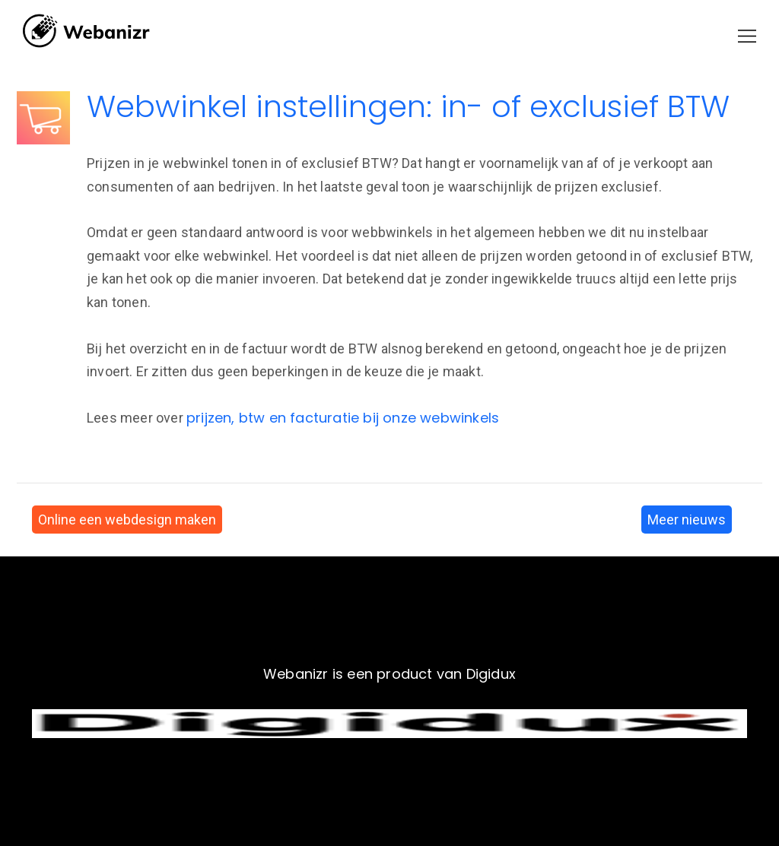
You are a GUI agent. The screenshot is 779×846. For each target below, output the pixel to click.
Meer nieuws (686, 520)
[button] (747, 36)
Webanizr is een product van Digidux (389, 673)
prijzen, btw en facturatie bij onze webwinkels (342, 417)
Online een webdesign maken (127, 520)
